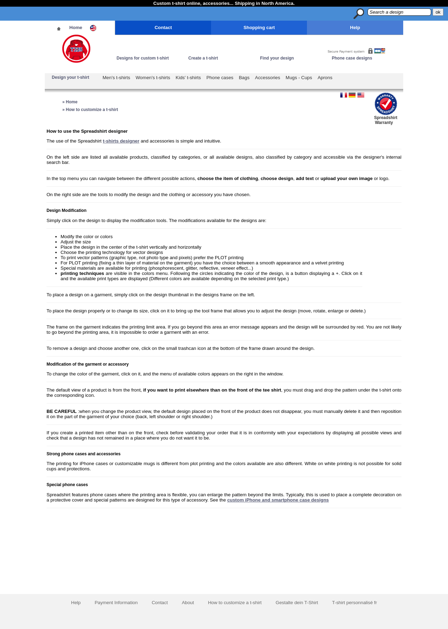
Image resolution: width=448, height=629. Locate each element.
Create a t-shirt (203, 58)
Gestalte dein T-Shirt (297, 602)
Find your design (277, 58)
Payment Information (116, 602)
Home (75, 27)
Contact (163, 27)
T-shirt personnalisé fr (354, 602)
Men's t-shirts (116, 77)
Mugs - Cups (299, 77)
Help (355, 27)
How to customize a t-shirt (234, 602)
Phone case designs (352, 58)
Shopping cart (259, 27)
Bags (244, 77)
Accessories (267, 77)
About (188, 602)
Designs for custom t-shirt (143, 58)
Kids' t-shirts (188, 77)
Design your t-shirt (70, 77)
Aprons (324, 77)
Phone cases (219, 77)
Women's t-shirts (153, 77)
